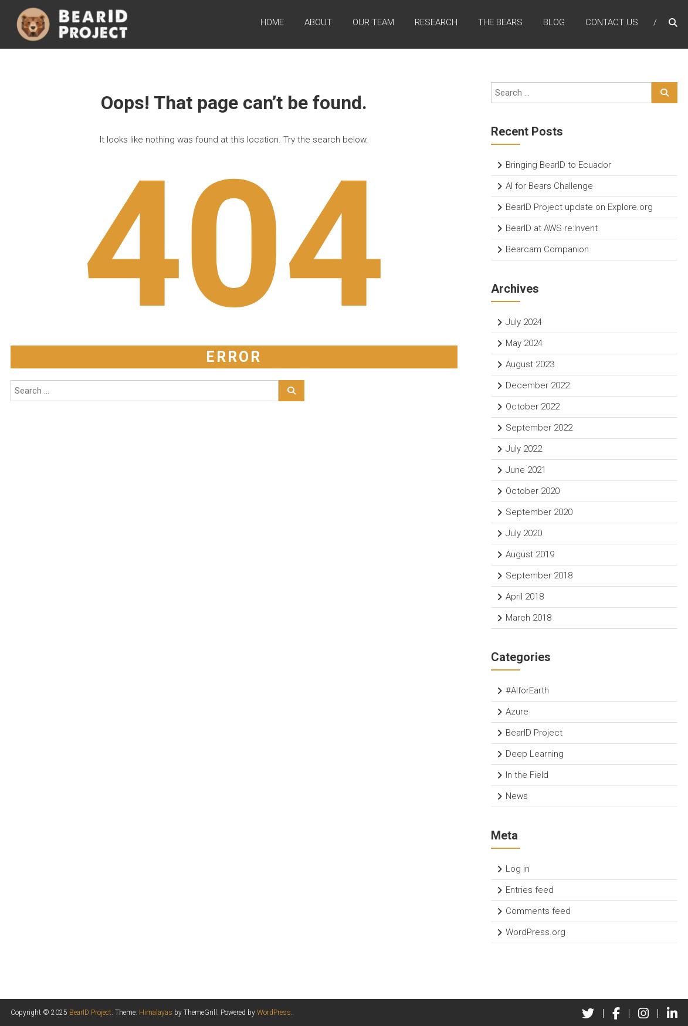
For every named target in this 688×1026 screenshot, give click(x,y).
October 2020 (533, 491)
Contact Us (611, 23)
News (517, 796)
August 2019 (530, 554)
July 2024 (524, 322)
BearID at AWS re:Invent (552, 228)
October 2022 (533, 406)
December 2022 (538, 385)
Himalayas (155, 1012)
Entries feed (530, 890)
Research (436, 23)
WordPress (274, 1012)
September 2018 (539, 575)
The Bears (500, 23)
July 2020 (524, 533)
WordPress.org (535, 932)
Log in (518, 869)
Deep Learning (535, 754)
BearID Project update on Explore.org (579, 207)
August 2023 (530, 364)
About (318, 23)
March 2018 (528, 617)
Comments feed (538, 911)
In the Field (527, 775)
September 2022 (539, 427)
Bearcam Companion (547, 249)
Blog (554, 23)
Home (272, 23)
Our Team (373, 23)
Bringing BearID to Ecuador (558, 165)
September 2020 (539, 512)
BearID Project (534, 732)
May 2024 (524, 343)
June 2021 (526, 470)
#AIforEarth (527, 690)
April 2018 (525, 596)
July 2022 (524, 448)
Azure (517, 711)
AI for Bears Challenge (549, 186)
